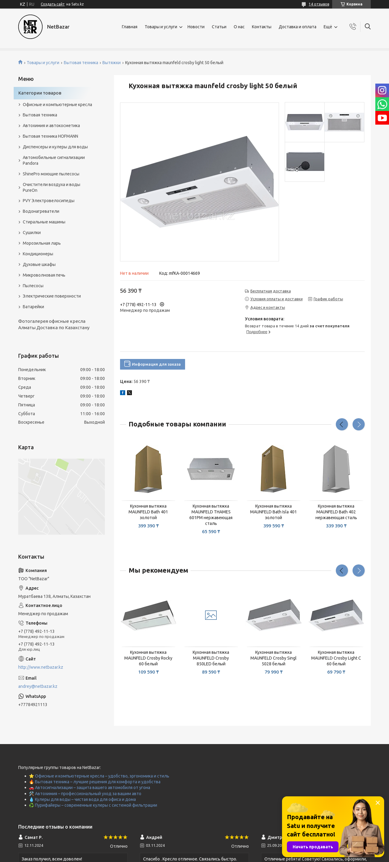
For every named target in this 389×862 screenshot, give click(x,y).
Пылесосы (33, 285)
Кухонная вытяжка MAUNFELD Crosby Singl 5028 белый (273, 658)
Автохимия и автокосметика (51, 125)
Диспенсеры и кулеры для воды (55, 146)
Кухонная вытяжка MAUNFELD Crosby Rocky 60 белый (148, 658)
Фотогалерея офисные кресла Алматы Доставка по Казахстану (53, 324)
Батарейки (33, 306)
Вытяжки (111, 62)
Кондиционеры (38, 253)
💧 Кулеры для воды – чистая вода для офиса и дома (82, 799)
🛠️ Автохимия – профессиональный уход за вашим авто (85, 793)
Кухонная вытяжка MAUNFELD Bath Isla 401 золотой (273, 512)
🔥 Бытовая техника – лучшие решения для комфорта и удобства (94, 781)
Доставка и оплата (297, 26)
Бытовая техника (81, 62)
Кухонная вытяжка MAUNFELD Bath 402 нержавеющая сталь (336, 512)
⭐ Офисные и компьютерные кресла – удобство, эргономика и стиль (99, 776)
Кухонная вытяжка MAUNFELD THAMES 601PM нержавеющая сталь (210, 515)
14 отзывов (319, 4)
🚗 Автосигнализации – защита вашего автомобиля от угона (89, 787)
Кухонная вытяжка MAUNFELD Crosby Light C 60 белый (336, 658)
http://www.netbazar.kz (40, 667)
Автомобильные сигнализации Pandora (54, 160)
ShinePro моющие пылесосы (51, 173)
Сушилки (32, 232)
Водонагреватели (41, 211)
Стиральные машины (44, 221)
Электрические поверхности (52, 296)
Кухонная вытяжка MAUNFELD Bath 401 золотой (148, 512)
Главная (129, 26)
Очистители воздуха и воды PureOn (51, 187)
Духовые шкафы (39, 264)
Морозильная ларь (42, 243)
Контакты (261, 26)
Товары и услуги (161, 26)
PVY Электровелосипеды (48, 200)
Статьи (219, 26)
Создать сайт (53, 4)
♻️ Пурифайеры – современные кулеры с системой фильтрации (93, 805)
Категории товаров (39, 92)
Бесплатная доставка (270, 291)
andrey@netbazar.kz (37, 686)
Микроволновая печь (44, 275)
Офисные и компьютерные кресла (57, 104)
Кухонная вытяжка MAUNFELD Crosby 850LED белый (211, 658)
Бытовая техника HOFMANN (50, 136)
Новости (196, 26)
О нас (239, 26)
